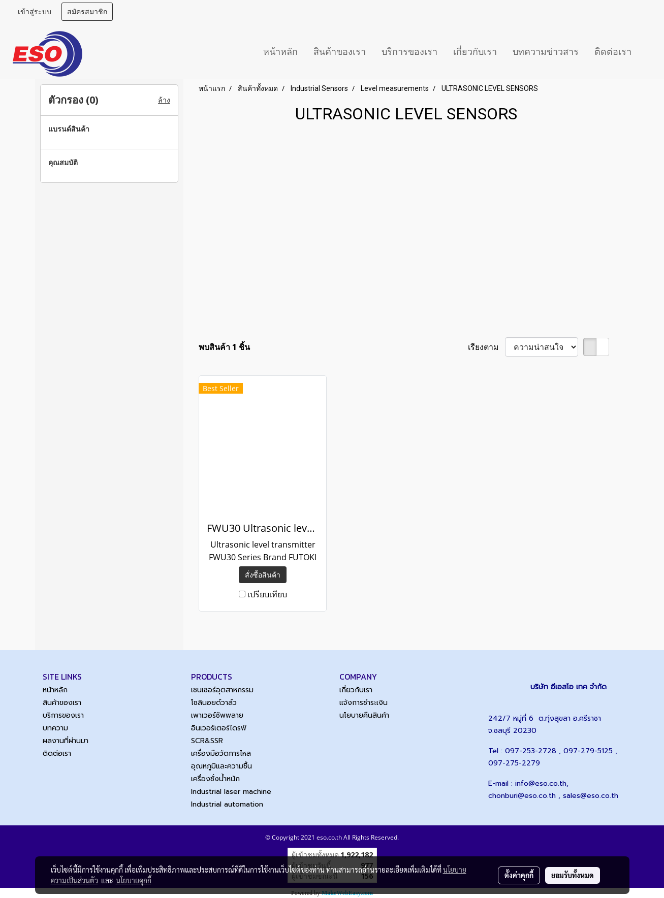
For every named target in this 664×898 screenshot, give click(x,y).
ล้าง (164, 100)
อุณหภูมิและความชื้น (221, 766)
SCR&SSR (207, 740)
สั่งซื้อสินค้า (262, 575)
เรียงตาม (486, 346)
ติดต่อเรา (612, 51)
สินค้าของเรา (339, 51)
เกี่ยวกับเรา (475, 51)
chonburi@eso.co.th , (525, 795)
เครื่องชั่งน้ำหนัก (215, 779)
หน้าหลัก (280, 51)
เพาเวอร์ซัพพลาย (217, 715)
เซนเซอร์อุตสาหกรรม (222, 690)
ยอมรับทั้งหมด (572, 875)
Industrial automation (227, 804)
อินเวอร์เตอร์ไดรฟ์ (218, 728)
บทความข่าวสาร (546, 51)
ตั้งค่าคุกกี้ (518, 875)
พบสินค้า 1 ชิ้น (224, 346)
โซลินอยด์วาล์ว (214, 702)
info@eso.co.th (540, 783)
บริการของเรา (409, 51)
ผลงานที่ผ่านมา (65, 740)
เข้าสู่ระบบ (34, 12)
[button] (648, 51)
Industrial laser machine (231, 791)
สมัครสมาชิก (87, 12)
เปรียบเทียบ (267, 594)
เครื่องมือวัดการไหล (221, 753)
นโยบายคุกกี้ (133, 880)
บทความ (55, 728)
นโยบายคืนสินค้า (364, 715)
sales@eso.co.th (590, 795)
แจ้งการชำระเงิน (363, 702)
